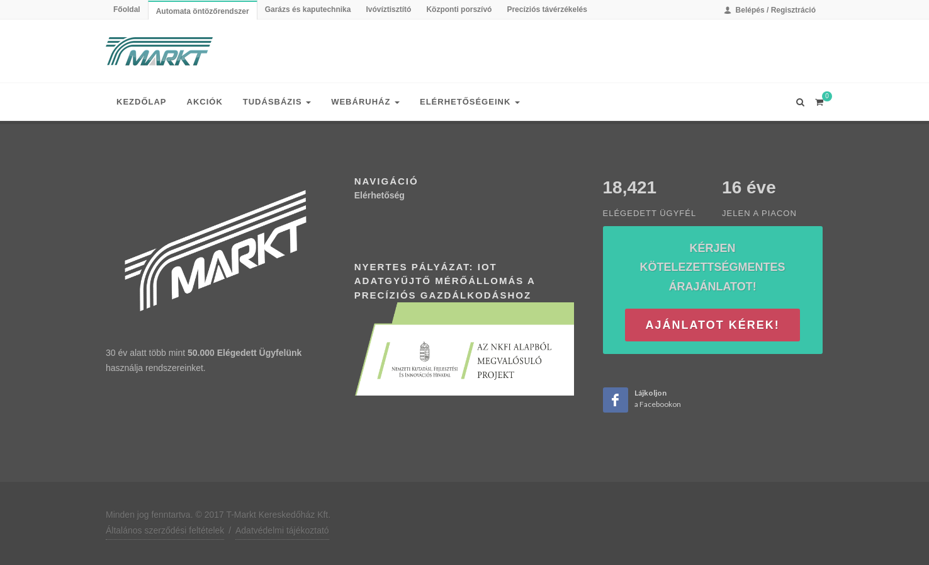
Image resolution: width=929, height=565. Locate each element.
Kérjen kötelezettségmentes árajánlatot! (712, 267)
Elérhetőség (379, 195)
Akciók (205, 101)
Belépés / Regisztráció (770, 10)
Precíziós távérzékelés (547, 9)
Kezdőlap (141, 101)
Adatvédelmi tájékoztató (282, 530)
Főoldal (126, 9)
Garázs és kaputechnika (308, 9)
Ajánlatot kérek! (712, 325)
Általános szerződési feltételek (165, 530)
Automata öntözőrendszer (202, 11)
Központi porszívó (459, 9)
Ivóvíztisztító (388, 9)
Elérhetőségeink (470, 101)
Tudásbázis (277, 101)
